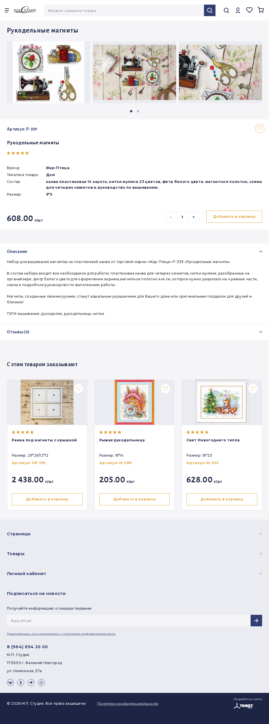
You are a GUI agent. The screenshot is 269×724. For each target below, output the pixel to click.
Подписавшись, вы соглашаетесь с (61, 634)
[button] (131, 111)
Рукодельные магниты (33, 142)
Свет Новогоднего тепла (214, 440)
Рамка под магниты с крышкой (44, 440)
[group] (48, 72)
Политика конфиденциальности (128, 703)
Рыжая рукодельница (123, 440)
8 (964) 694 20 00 (27, 646)
